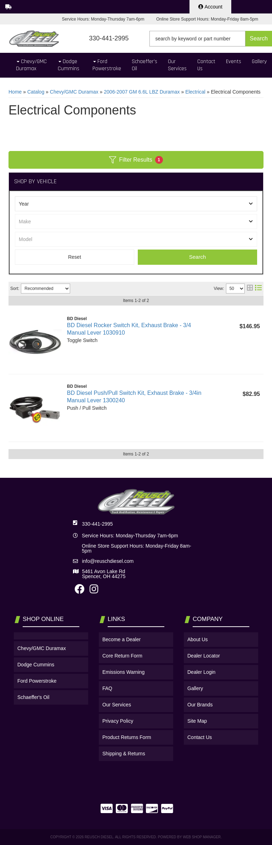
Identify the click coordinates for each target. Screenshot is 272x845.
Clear (74, 257)
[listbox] (136, 203)
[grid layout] (249, 288)
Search (197, 257)
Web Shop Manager (202, 837)
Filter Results (136, 160)
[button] (210, 38)
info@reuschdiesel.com (108, 561)
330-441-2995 (97, 524)
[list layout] (258, 288)
